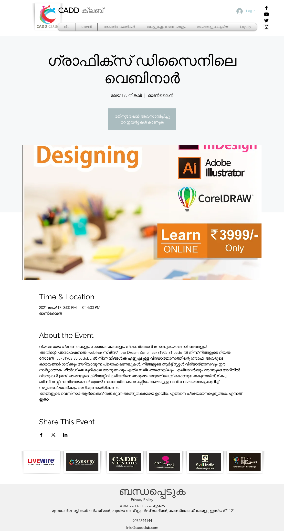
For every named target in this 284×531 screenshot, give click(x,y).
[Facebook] (266, 8)
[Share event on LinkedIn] (65, 435)
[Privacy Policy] (142, 500)
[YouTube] (266, 14)
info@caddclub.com (142, 527)
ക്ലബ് (92, 10)
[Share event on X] (53, 435)
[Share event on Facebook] (41, 435)
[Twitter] (266, 20)
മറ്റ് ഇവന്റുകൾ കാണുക (142, 122)
